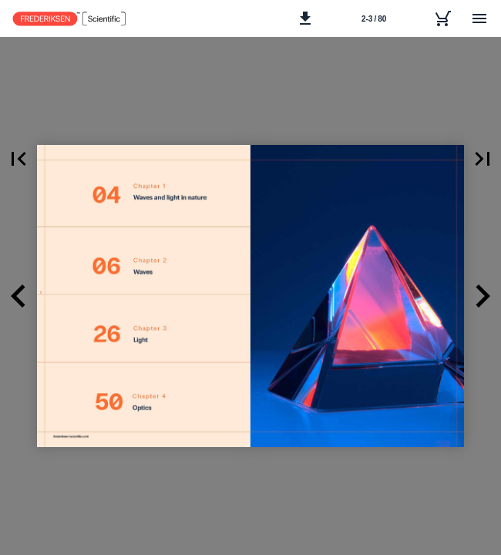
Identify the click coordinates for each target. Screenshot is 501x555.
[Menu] (479, 18)
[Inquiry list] (442, 18)
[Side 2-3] (373, 18)
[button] (305, 18)
